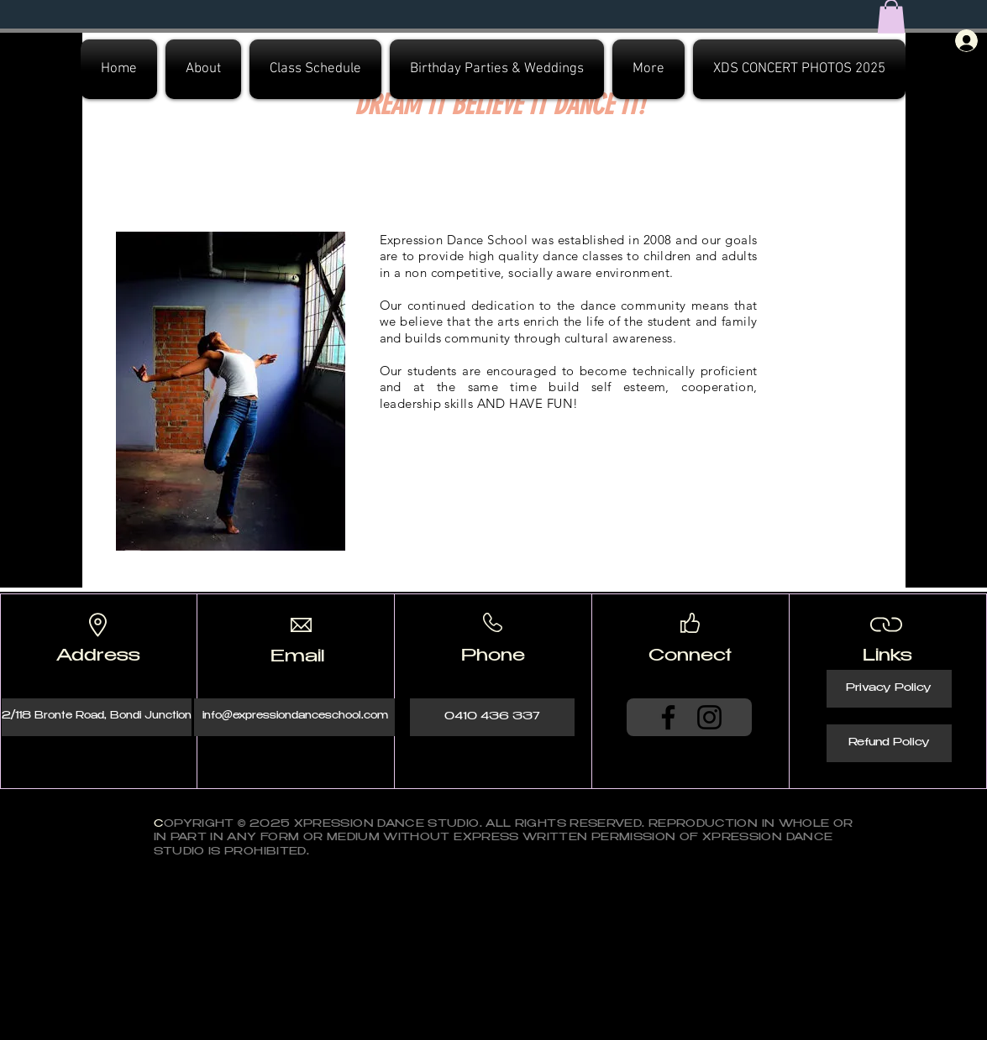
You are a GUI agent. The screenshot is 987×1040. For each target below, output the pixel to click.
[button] (203, 69)
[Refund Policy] (889, 743)
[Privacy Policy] (889, 689)
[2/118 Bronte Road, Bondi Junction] (97, 717)
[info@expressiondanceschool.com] (295, 717)
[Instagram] (709, 717)
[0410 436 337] (492, 717)
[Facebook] (668, 717)
